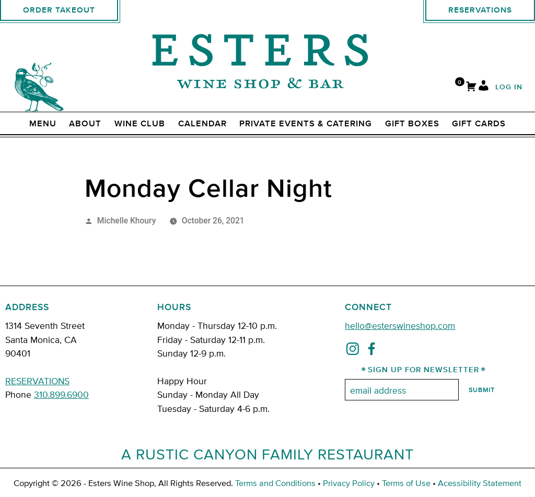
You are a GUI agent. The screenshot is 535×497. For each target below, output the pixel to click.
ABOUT (85, 124)
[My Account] (483, 87)
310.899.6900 (61, 393)
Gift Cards (479, 124)
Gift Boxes (412, 124)
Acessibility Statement (479, 483)
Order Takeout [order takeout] (59, 10)
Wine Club (139, 124)
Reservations (480, 10)
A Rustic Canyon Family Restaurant (267, 453)
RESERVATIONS (37, 380)
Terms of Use (406, 483)
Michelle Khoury (126, 221)
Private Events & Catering (305, 124)
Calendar (202, 124)
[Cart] (471, 87)
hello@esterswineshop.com (400, 325)
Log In (508, 87)
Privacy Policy (349, 483)
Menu (42, 124)
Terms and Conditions (275, 483)
